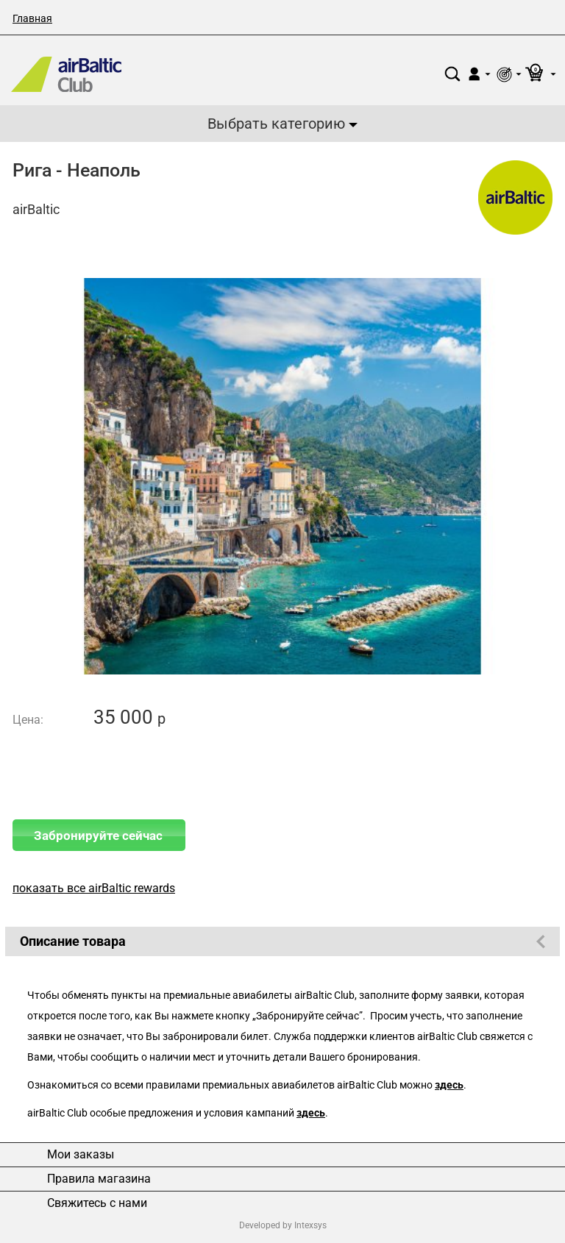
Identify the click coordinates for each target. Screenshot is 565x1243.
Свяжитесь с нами (97, 1203)
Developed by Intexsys (283, 1225)
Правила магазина (99, 1179)
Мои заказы (80, 1154)
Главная (32, 18)
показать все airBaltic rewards (94, 888)
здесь (449, 1085)
